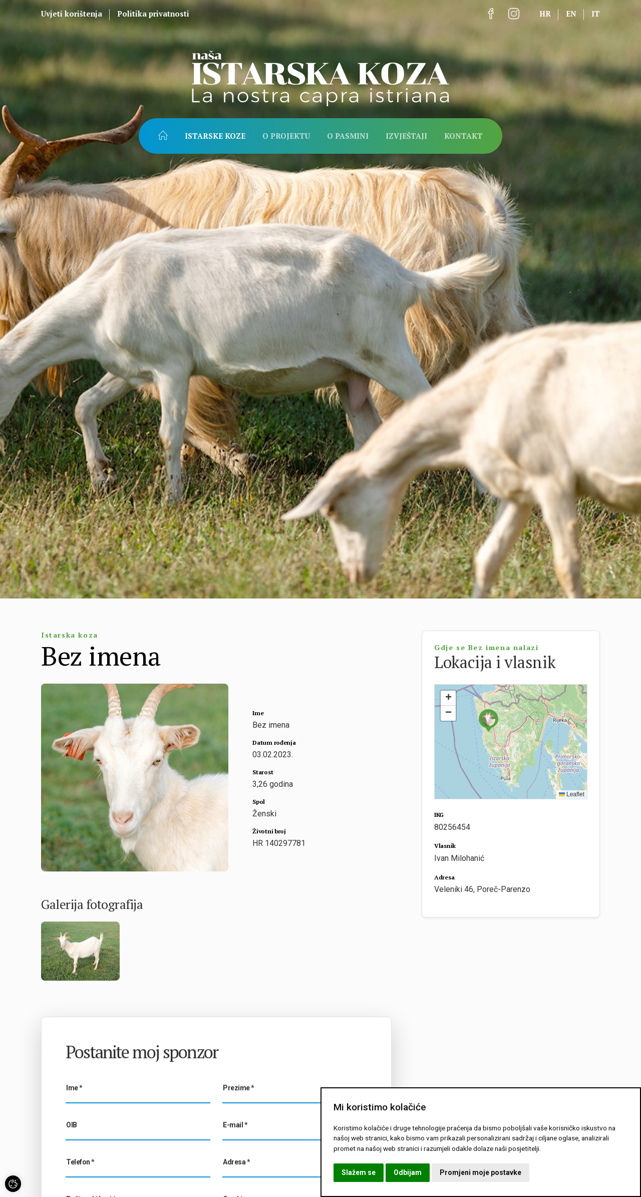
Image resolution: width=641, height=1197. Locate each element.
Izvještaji (406, 136)
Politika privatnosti (153, 14)
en (571, 14)
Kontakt (463, 136)
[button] (488, 720)
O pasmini (348, 136)
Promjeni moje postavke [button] (480, 1172)
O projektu (286, 136)
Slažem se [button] (359, 1172)
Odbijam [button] (408, 1172)
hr (545, 14)
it (595, 14)
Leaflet (571, 794)
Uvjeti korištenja (71, 14)
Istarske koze (215, 136)
